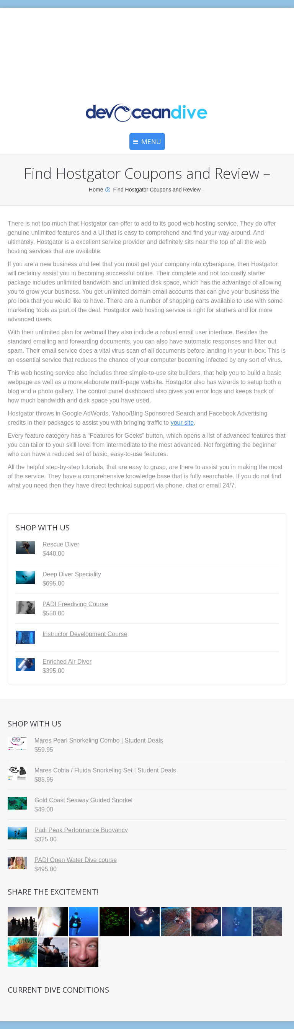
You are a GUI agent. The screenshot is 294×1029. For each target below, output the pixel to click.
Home (96, 189)
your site (182, 422)
